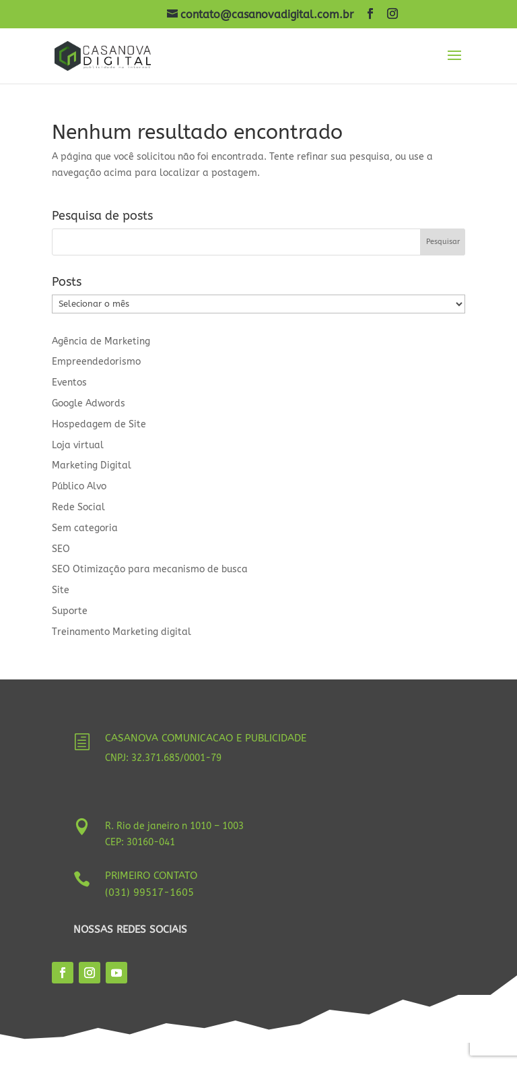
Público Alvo (79, 486)
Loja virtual (78, 445)
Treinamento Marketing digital (121, 632)
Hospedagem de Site (99, 424)
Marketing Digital (91, 465)
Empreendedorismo (96, 361)
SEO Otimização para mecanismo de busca (150, 569)
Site (60, 590)
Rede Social (78, 507)
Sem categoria (85, 528)
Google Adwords (88, 403)
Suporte (70, 611)
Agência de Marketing (101, 341)
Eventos (69, 382)
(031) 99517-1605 (149, 892)
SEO (61, 549)
